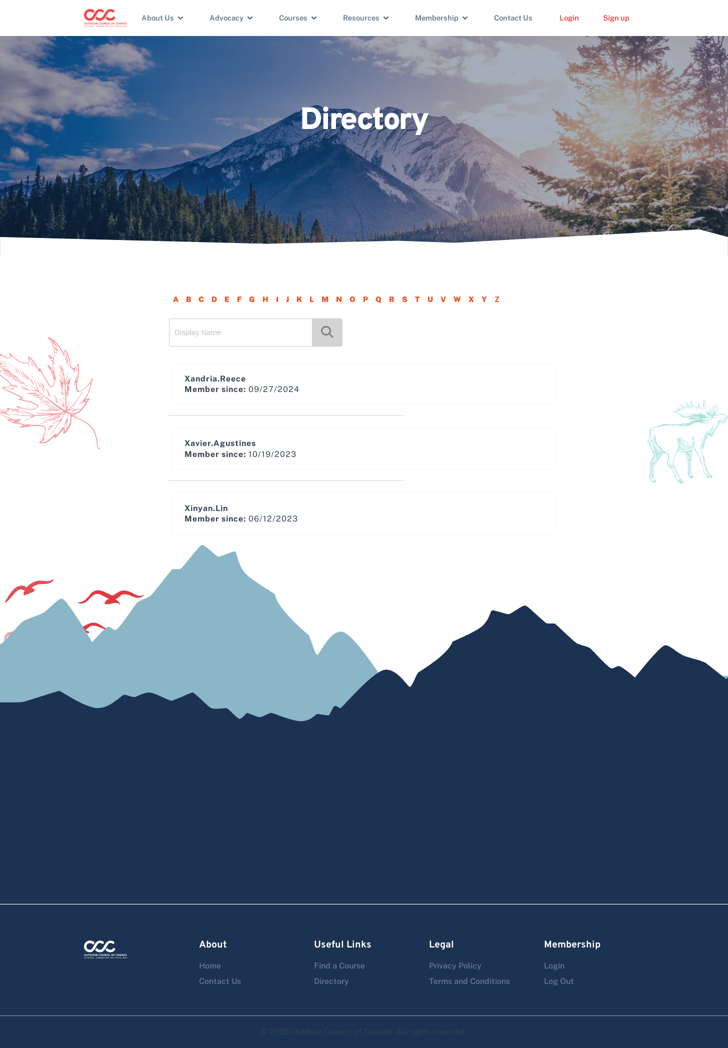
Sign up (616, 18)
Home (210, 965)
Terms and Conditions (469, 981)
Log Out (559, 981)
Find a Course (339, 965)
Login (569, 18)
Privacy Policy (455, 965)
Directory (331, 981)
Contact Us (513, 18)
